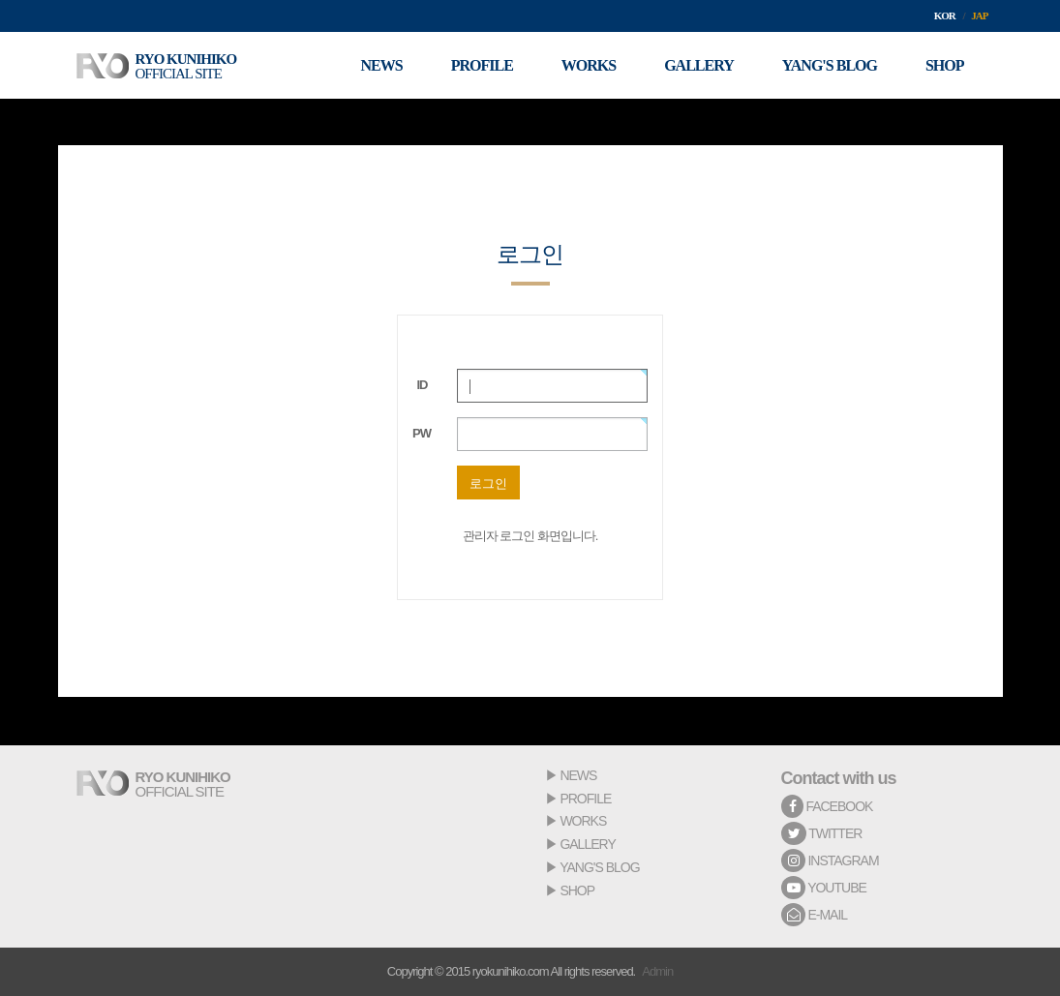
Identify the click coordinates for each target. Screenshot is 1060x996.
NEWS (578, 775)
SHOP (577, 890)
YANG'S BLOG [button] (829, 65)
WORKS (583, 821)
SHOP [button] (944, 65)
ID (422, 384)
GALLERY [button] (699, 65)
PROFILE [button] (482, 65)
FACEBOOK (827, 806)
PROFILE (585, 798)
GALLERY (587, 844)
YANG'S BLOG (599, 867)
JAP (979, 15)
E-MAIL (814, 914)
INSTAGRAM (830, 860)
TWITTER (822, 833)
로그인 (488, 483)
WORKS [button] (588, 65)
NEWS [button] (382, 65)
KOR (944, 15)
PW (421, 433)
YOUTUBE (823, 887)
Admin (657, 971)
